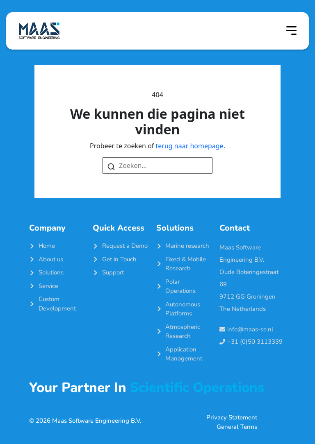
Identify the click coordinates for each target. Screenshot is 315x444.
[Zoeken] (111, 166)
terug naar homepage (190, 145)
